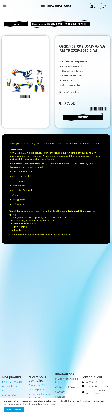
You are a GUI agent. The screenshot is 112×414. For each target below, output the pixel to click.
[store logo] (56, 6)
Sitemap (60, 396)
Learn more (48, 404)
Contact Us (61, 391)
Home (16, 24)
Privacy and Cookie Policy (67, 380)
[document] (56, 406)
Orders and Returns (66, 387)
